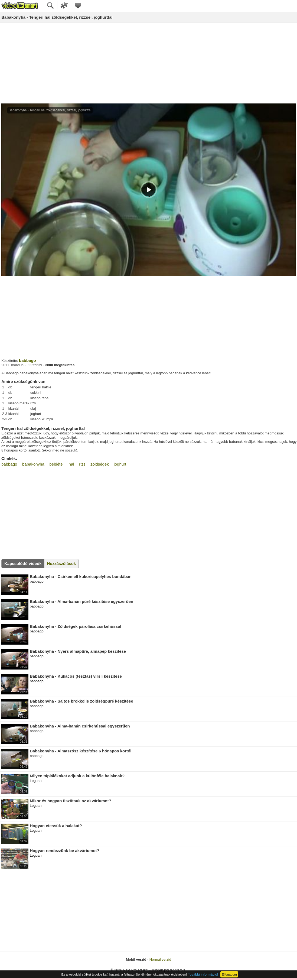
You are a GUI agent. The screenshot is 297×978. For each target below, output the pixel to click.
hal (71, 464)
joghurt (120, 464)
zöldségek (99, 464)
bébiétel (56, 464)
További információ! (203, 974)
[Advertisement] (148, 63)
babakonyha (33, 464)
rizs (82, 464)
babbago (27, 360)
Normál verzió (160, 959)
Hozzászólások (61, 563)
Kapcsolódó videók (23, 563)
